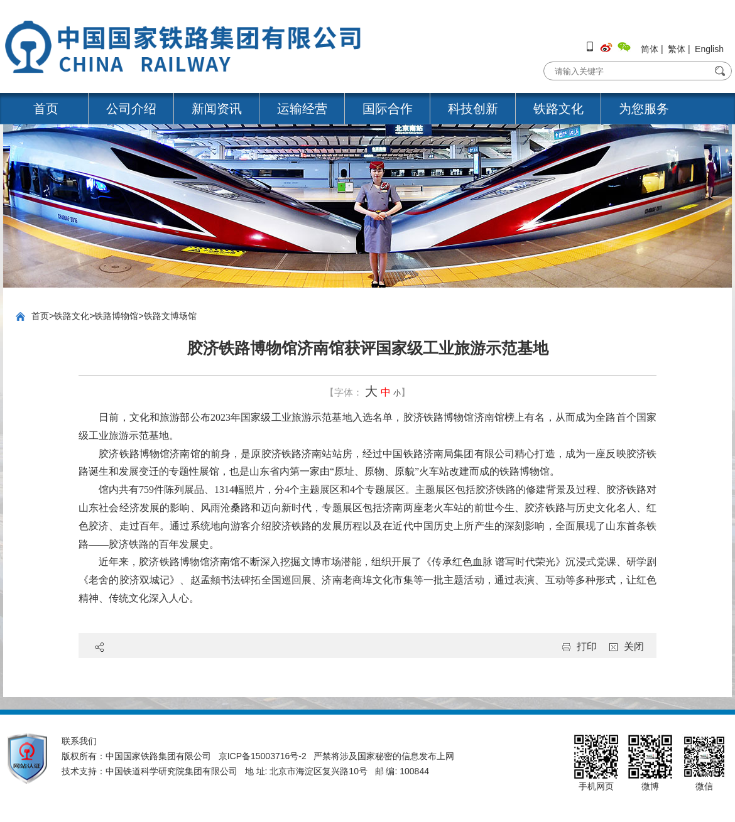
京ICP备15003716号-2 (263, 756)
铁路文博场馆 (170, 316)
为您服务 (644, 109)
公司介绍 (131, 109)
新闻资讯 (217, 109)
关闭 (634, 646)
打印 (587, 646)
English (709, 49)
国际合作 (387, 109)
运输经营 (302, 109)
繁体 (676, 49)
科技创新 (473, 109)
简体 (649, 49)
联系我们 (79, 741)
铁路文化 (558, 109)
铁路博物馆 (116, 316)
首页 (45, 109)
